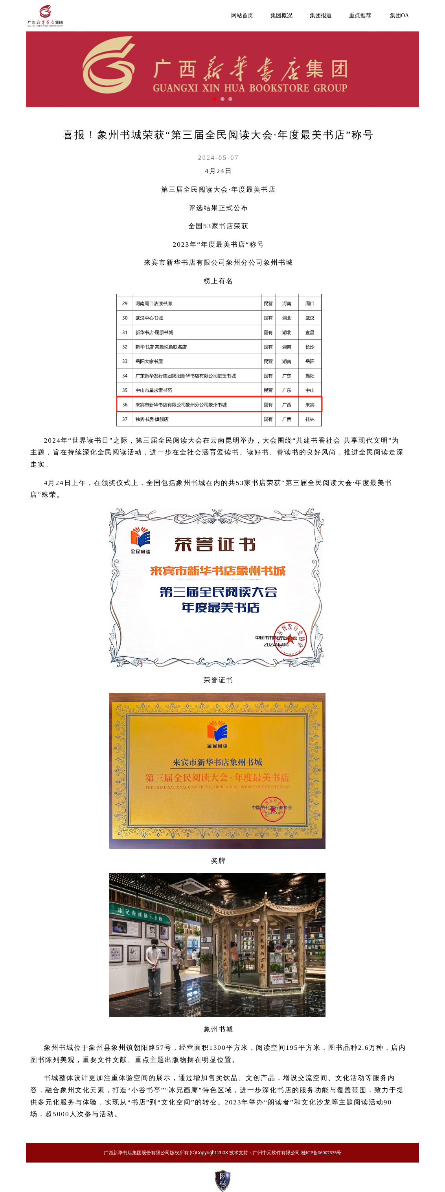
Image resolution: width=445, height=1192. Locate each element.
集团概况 (281, 15)
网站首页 (242, 15)
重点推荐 (360, 15)
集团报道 (321, 15)
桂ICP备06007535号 (321, 1152)
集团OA (399, 15)
